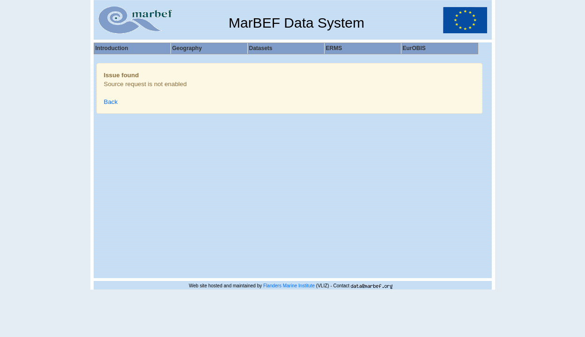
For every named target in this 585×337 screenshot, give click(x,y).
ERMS (334, 48)
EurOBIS (414, 48)
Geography (187, 48)
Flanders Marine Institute (289, 285)
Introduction (112, 48)
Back (111, 101)
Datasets (261, 48)
